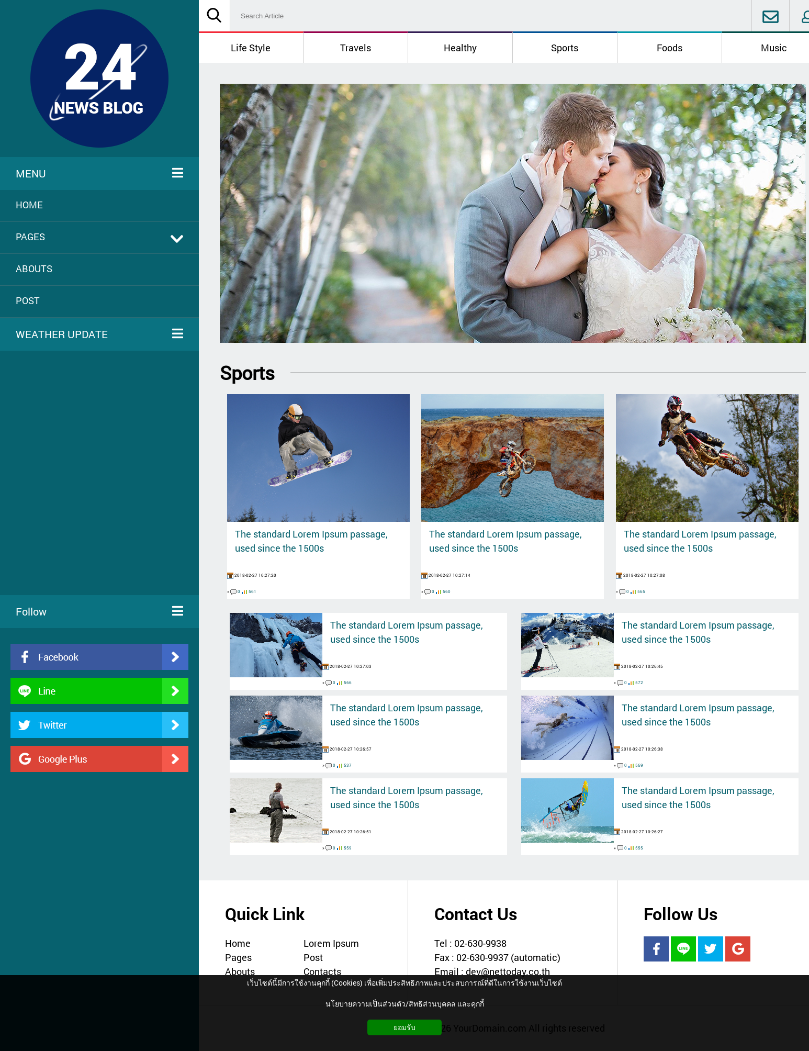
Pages (238, 957)
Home (238, 943)
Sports (564, 47)
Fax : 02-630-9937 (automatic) (497, 957)
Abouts (240, 971)
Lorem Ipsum (331, 943)
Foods (669, 47)
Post (313, 957)
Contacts (322, 971)
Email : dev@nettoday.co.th (492, 971)
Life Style (251, 47)
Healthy (460, 47)
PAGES (99, 236)
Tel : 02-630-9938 (470, 943)
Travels (355, 47)
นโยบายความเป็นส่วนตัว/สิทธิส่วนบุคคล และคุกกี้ (404, 1004)
